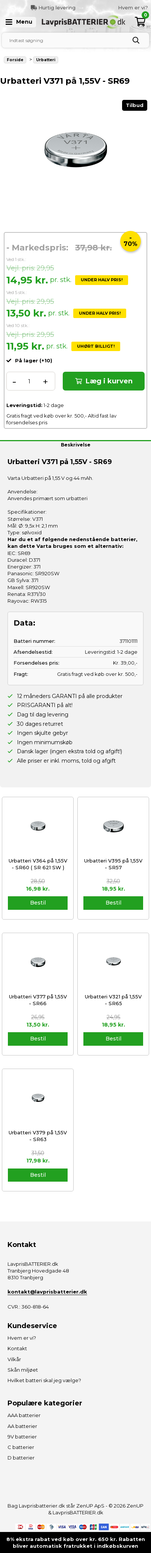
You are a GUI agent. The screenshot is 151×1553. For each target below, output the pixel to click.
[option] (112, 7)
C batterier (21, 1447)
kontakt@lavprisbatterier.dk (47, 1292)
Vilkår (14, 1359)
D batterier (21, 1458)
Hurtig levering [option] (53, 8)
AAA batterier (24, 1415)
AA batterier (22, 1426)
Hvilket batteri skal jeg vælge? (44, 1380)
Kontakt (17, 1348)
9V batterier (22, 1437)
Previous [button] (70, 7)
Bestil (38, 902)
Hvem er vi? (133, 8)
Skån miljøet (23, 1370)
